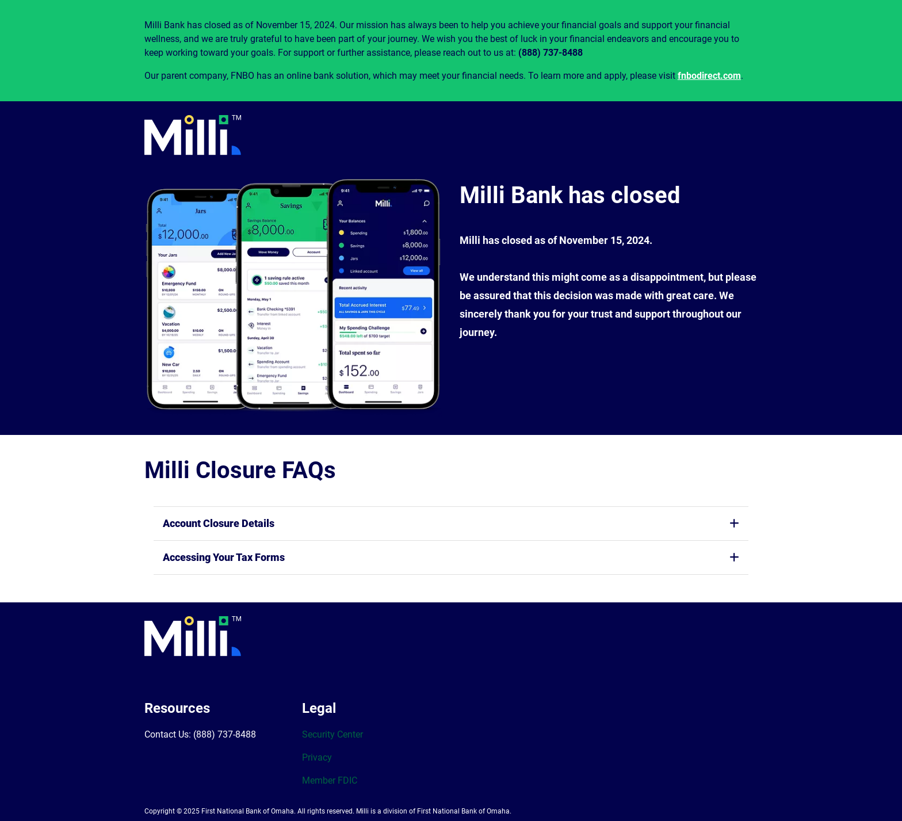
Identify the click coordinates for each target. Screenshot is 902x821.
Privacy (317, 757)
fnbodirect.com (709, 75)
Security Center (332, 734)
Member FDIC (329, 780)
